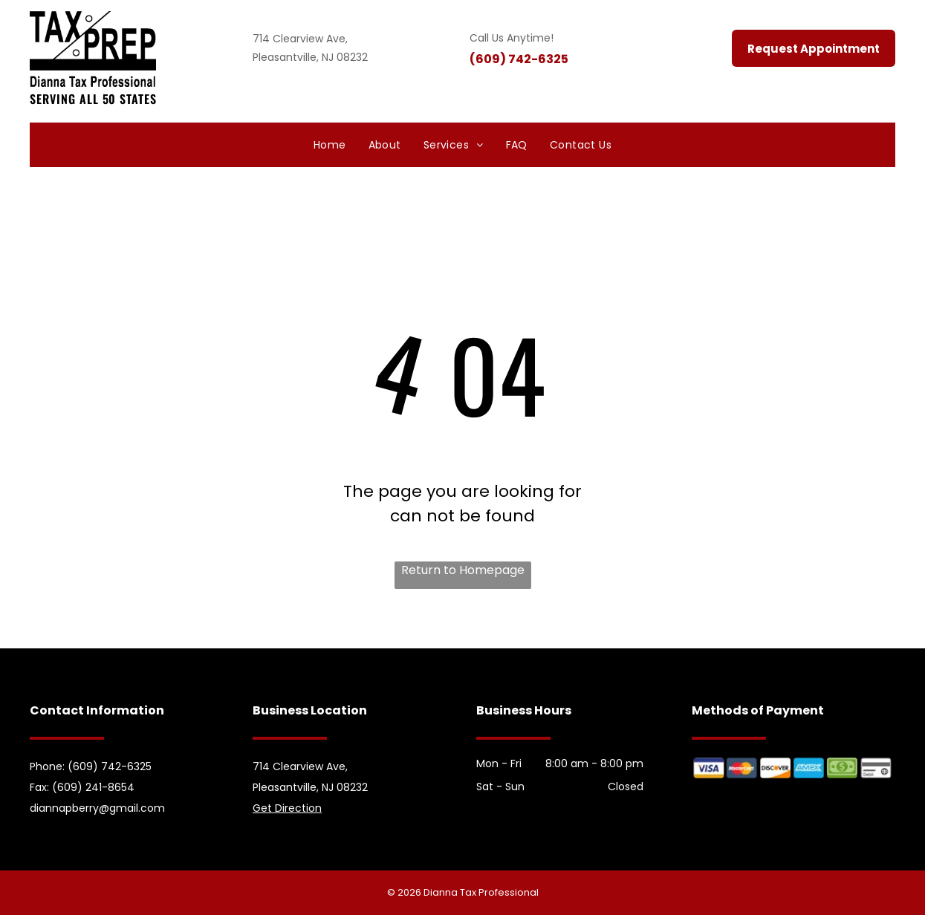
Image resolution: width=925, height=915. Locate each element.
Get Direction (287, 808)
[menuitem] (329, 145)
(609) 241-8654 (93, 787)
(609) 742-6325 (519, 59)
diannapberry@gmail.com (97, 808)
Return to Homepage (463, 570)
